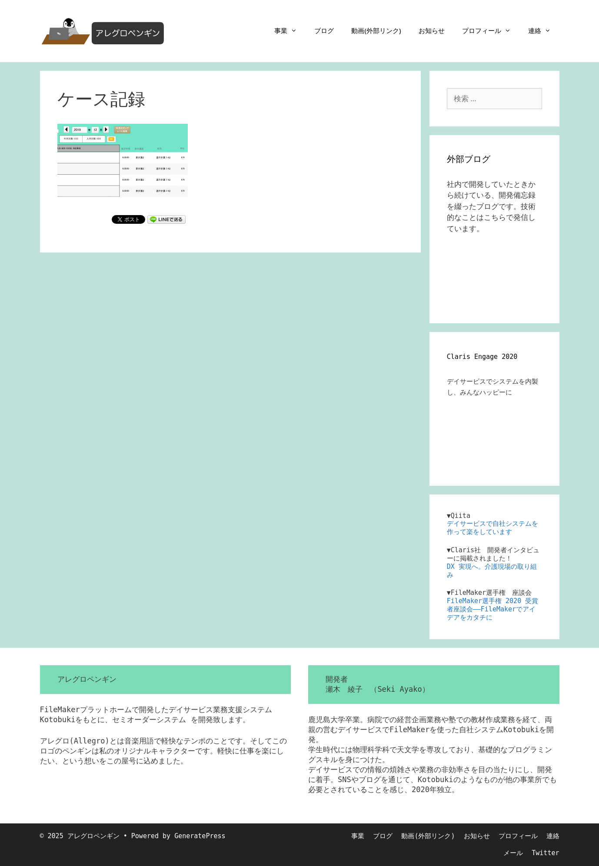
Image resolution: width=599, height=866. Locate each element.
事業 (290, 30)
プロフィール (490, 30)
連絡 (543, 30)
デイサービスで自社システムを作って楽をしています (492, 528)
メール (513, 853)
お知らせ (432, 30)
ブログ (324, 30)
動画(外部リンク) (376, 30)
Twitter (545, 853)
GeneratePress (199, 836)
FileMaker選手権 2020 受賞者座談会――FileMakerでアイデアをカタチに (492, 609)
